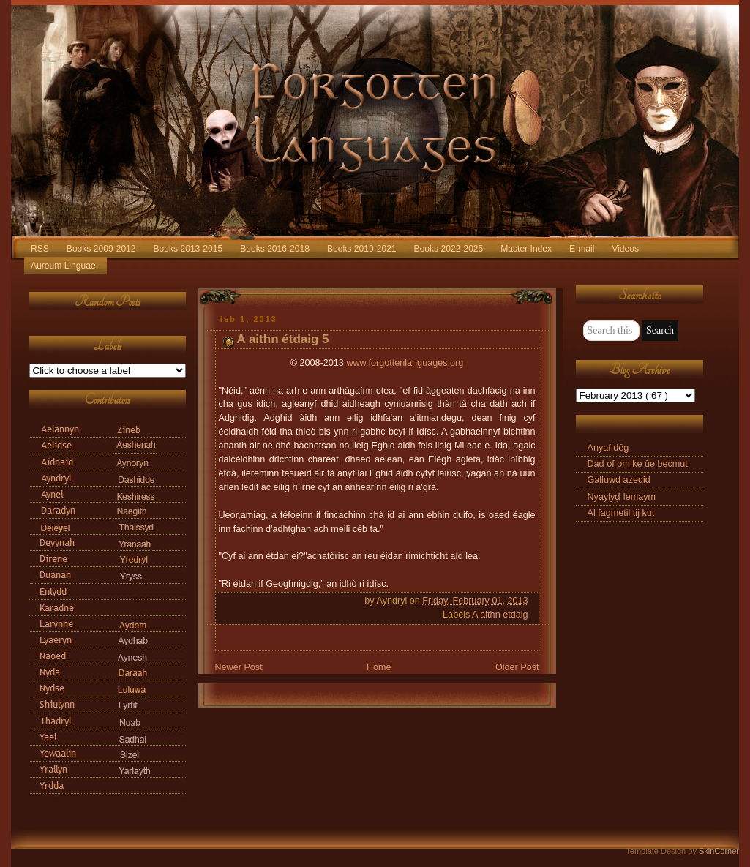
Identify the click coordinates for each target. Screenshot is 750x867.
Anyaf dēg (608, 448)
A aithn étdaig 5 (283, 339)
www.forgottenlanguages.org (404, 363)
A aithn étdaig (500, 614)
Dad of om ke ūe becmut (638, 464)
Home (379, 667)
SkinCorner (719, 851)
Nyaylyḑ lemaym (622, 497)
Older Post (517, 667)
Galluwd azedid (619, 480)
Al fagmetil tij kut (621, 513)
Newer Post (239, 667)
